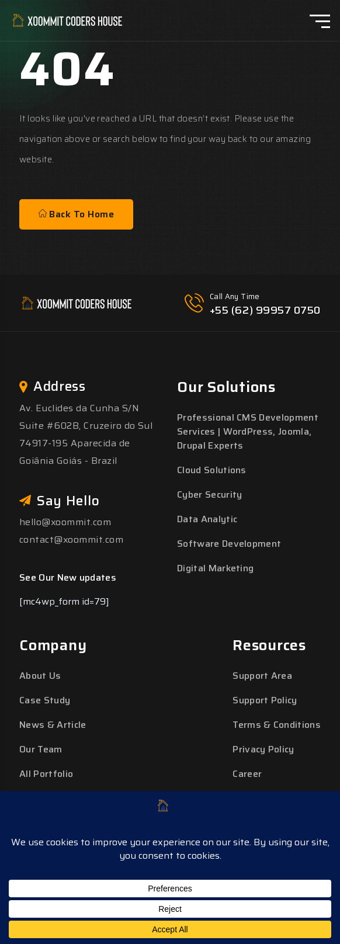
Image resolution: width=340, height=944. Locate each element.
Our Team (41, 749)
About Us (40, 675)
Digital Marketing (215, 568)
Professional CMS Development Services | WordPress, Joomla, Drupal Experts (247, 431)
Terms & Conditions (277, 724)
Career (247, 773)
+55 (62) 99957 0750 (265, 310)
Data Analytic (207, 519)
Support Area (262, 675)
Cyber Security (209, 494)
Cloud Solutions (212, 470)
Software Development (229, 543)
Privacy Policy (263, 749)
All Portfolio (46, 773)
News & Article (52, 724)
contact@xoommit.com (71, 539)
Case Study (44, 700)
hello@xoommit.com (65, 522)
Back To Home (76, 214)
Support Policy (265, 700)
